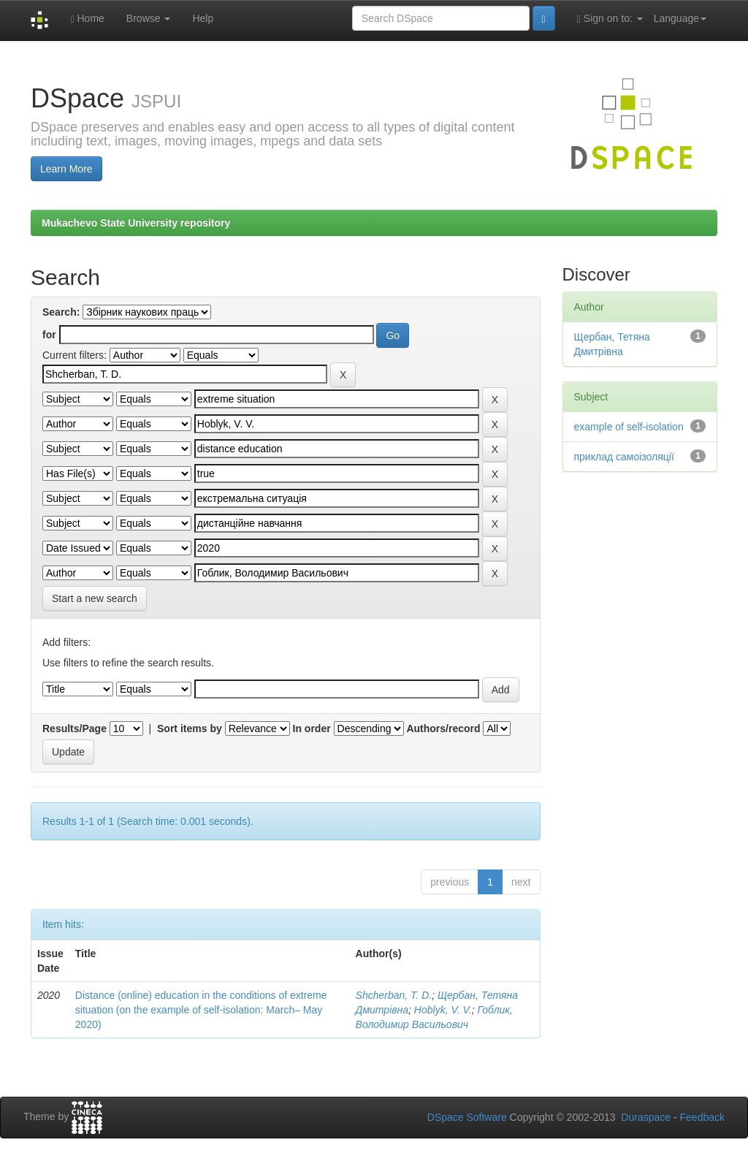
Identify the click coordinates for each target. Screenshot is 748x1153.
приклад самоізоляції (624, 457)
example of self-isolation (629, 427)
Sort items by (189, 728)
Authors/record (443, 728)
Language (680, 18)
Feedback (702, 1117)
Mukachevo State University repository (136, 223)
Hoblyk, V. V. (443, 1010)
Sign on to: (610, 18)
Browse (148, 18)
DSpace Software (467, 1117)
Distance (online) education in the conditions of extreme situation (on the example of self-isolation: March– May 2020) (201, 1009)
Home (87, 18)
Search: (61, 312)
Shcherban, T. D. (394, 995)
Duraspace (646, 1117)
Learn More (66, 169)
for (49, 334)
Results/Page (74, 728)
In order (312, 728)
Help (202, 18)
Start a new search (94, 598)
